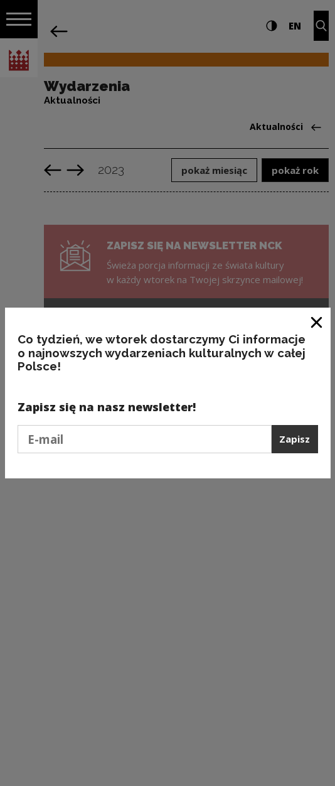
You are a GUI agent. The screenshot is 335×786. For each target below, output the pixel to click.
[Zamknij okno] (317, 322)
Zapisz (294, 439)
